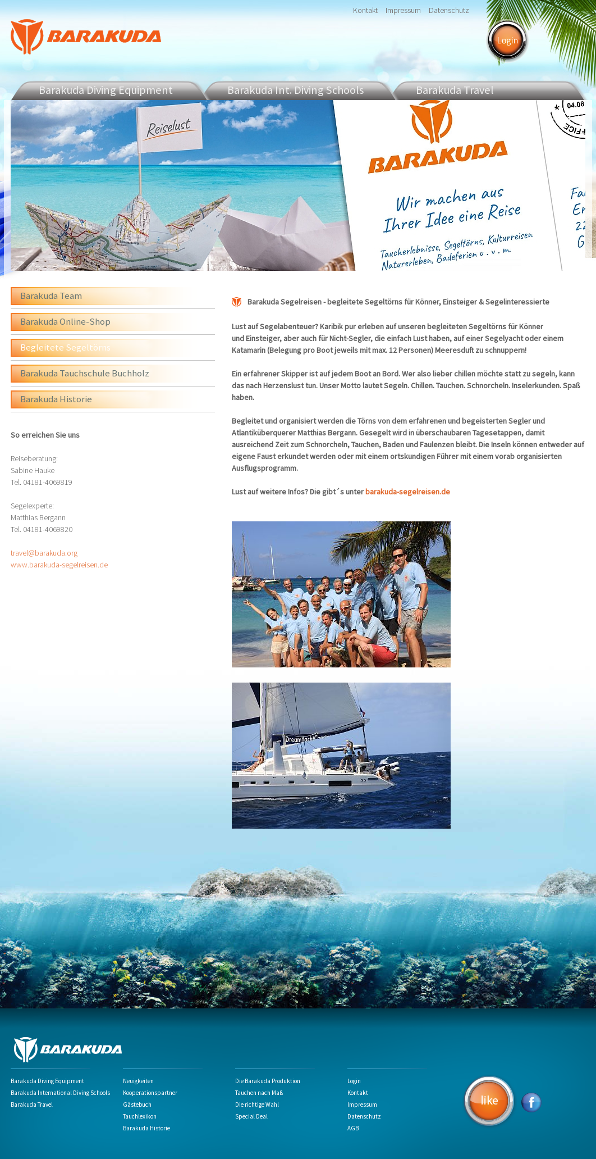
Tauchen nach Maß (259, 1093)
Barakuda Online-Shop (65, 321)
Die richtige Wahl (257, 1104)
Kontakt (365, 10)
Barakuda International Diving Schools (60, 1093)
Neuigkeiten (138, 1081)
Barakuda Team (51, 295)
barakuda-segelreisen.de (407, 492)
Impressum (403, 10)
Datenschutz (449, 10)
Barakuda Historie (56, 399)
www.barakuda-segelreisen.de (59, 565)
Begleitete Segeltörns (65, 347)
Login (354, 1081)
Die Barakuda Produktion (267, 1081)
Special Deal (251, 1116)
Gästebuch (137, 1104)
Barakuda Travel (32, 1104)
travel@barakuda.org (44, 553)
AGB (353, 1128)
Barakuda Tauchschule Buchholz (84, 373)
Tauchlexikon (140, 1116)
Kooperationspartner (150, 1093)
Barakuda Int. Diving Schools (295, 89)
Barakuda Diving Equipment (106, 89)
